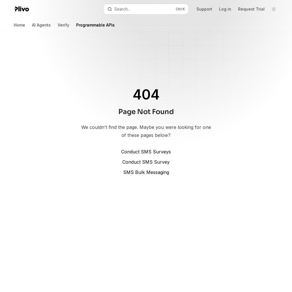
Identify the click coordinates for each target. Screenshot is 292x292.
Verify (63, 27)
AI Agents (41, 27)
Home (19, 27)
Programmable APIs (95, 27)
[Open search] (146, 9)
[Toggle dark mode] (273, 9)
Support (204, 9)
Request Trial (251, 9)
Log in (225, 9)
